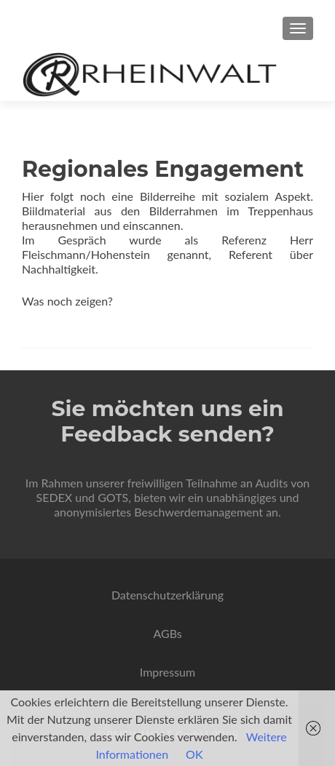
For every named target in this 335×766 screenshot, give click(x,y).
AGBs (167, 633)
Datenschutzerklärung (167, 595)
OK (194, 754)
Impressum (167, 672)
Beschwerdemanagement (198, 512)
